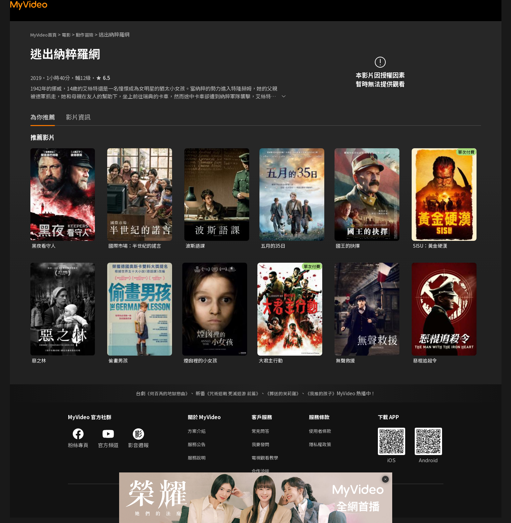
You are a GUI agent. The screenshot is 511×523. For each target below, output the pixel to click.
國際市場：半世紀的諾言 (137, 245)
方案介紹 (198, 432)
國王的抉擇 (348, 245)
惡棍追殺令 (426, 361)
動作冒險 (92, 34)
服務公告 (198, 447)
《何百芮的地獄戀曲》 (163, 394)
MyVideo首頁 (45, 34)
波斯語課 (196, 245)
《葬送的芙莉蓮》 (285, 394)
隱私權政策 (326, 447)
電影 (72, 34)
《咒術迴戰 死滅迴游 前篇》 (231, 394)
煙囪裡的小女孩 (201, 361)
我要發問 (262, 447)
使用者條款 (326, 432)
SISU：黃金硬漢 (432, 245)
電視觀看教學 (267, 461)
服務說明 (198, 461)
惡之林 (39, 361)
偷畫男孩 (119, 361)
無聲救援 (346, 361)
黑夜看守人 (44, 245)
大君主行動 (271, 361)
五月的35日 (274, 245)
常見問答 (262, 432)
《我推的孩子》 (326, 394)
